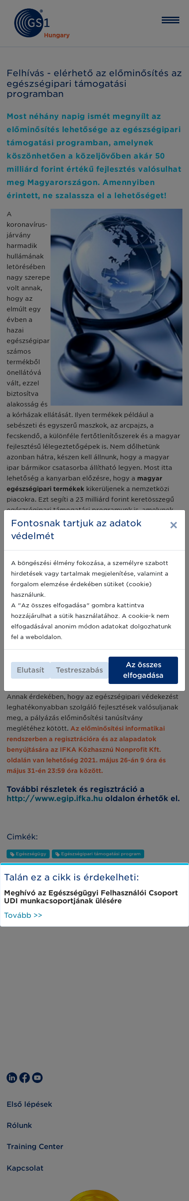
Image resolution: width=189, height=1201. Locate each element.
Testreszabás (79, 670)
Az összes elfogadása (143, 670)
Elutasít (30, 670)
